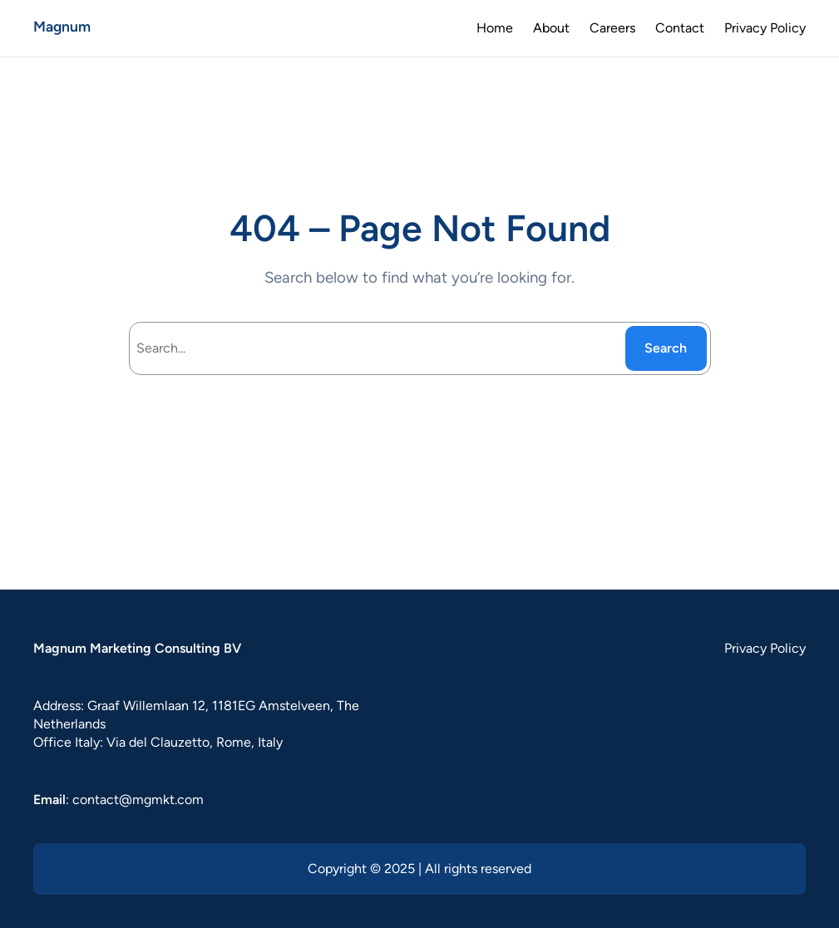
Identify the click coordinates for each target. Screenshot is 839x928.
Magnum (62, 26)
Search (665, 348)
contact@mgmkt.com (138, 799)
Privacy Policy (765, 648)
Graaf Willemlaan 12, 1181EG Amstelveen (208, 705)
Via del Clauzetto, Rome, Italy (194, 742)
